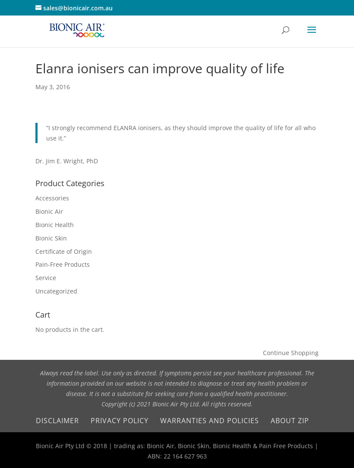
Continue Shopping (291, 353)
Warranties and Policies (209, 420)
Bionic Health (54, 225)
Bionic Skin (51, 238)
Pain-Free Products (62, 264)
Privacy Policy (120, 420)
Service (45, 278)
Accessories (52, 198)
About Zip (290, 420)
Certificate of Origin (63, 251)
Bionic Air (49, 211)
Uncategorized (56, 291)
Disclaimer (57, 420)
